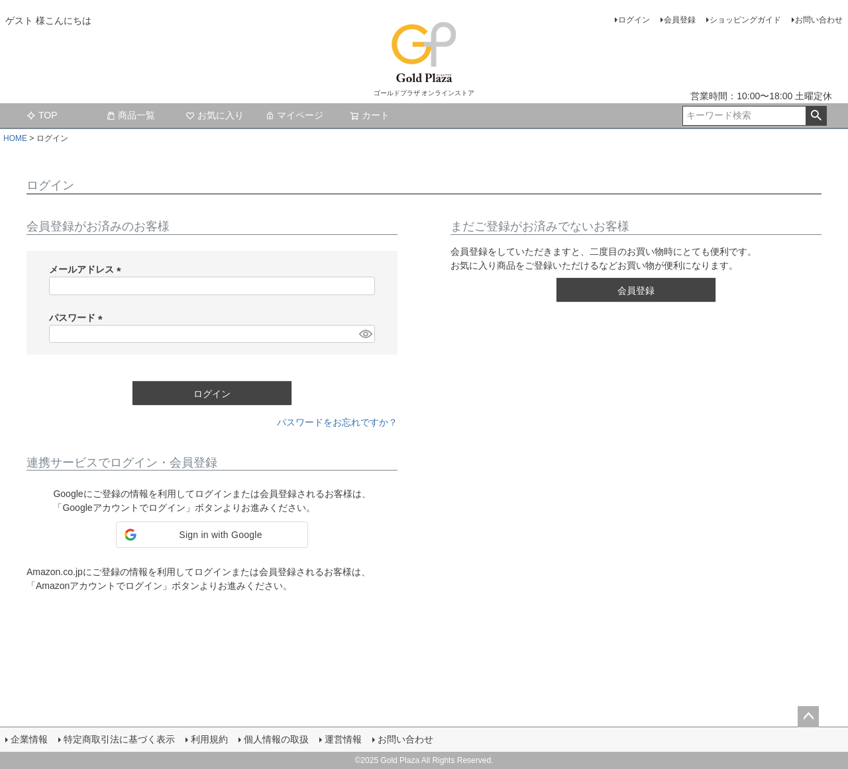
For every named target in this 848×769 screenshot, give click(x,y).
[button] (212, 534)
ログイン (634, 19)
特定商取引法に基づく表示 (119, 739)
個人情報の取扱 (276, 739)
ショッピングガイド (745, 19)
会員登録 (680, 19)
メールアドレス (87, 269)
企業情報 (29, 739)
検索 (816, 116)
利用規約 (209, 739)
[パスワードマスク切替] (365, 334)
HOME (15, 138)
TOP (42, 115)
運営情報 (343, 739)
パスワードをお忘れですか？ (337, 422)
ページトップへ (808, 716)
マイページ (294, 115)
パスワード (78, 317)
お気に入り (215, 115)
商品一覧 (130, 115)
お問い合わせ (819, 19)
